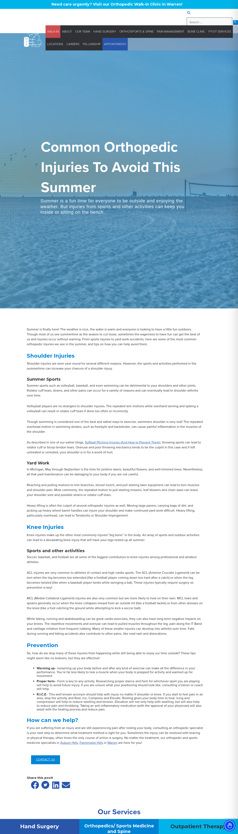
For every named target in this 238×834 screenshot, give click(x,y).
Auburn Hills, (69, 743)
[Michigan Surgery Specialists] (32, 38)
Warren (112, 743)
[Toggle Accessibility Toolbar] (229, 825)
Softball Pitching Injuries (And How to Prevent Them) (122, 442)
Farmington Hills (91, 743)
